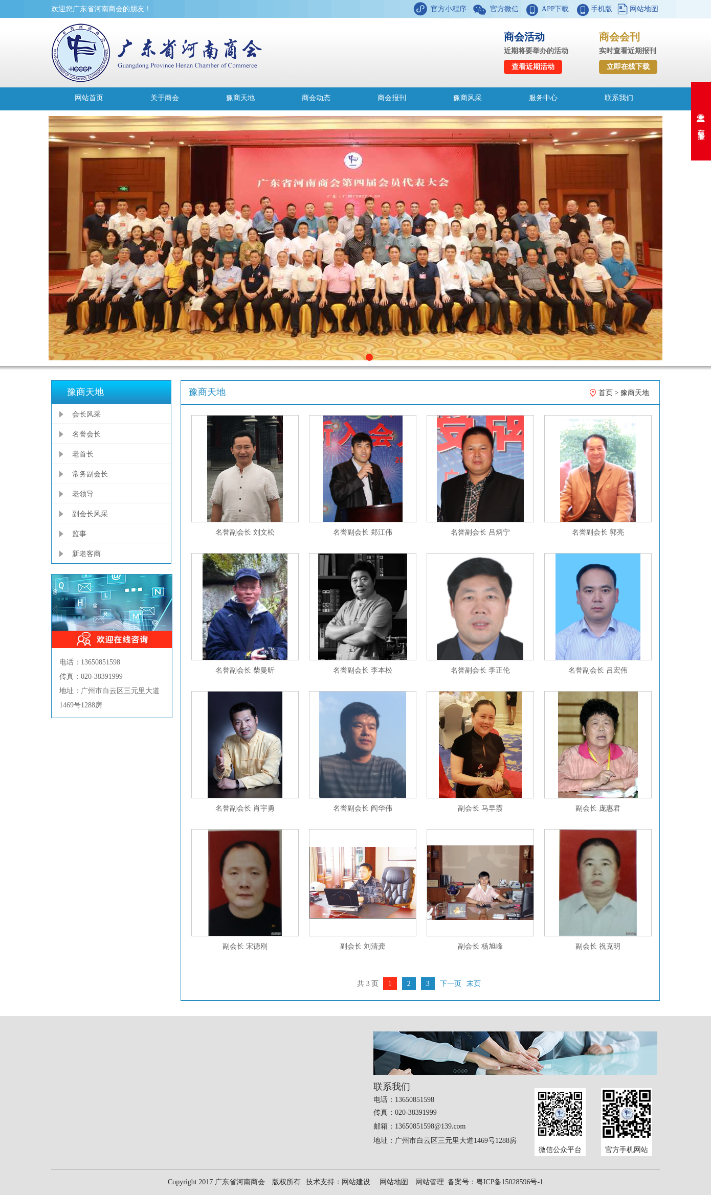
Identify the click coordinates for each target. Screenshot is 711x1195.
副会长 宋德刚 (245, 946)
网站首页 (89, 98)
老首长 (83, 454)
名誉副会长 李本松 (362, 670)
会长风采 (86, 414)
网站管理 (429, 1182)
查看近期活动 (533, 67)
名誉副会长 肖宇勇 (245, 808)
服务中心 (543, 98)
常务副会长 (90, 474)
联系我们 (619, 98)
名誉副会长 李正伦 (480, 670)
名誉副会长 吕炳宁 (480, 532)
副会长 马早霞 (480, 808)
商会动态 (316, 98)
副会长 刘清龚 (362, 946)
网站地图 (643, 9)
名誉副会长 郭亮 (598, 532)
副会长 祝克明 (597, 946)
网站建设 (356, 1182)
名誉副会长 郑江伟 (362, 532)
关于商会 (164, 98)
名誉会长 (86, 434)
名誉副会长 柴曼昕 (245, 670)
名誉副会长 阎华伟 (362, 808)
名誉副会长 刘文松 (245, 532)
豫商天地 (240, 98)
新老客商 (86, 554)
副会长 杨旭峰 (480, 946)
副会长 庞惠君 (597, 808)
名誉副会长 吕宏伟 (598, 670)
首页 (605, 393)
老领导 (83, 494)
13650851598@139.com (430, 1126)
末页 (473, 983)
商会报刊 (391, 98)
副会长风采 (90, 514)
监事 (79, 534)
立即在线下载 (628, 67)
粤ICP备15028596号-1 (509, 1182)
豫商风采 (467, 98)
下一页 (450, 983)
